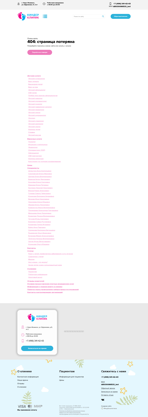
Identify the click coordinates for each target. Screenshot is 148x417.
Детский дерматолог (36, 110)
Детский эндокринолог (37, 115)
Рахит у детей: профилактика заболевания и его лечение (50, 254)
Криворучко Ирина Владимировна (41, 208)
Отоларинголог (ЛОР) (36, 150)
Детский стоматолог (36, 121)
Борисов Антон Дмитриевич (39, 179)
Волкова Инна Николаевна (38, 199)
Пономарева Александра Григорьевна (43, 210)
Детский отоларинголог (37, 101)
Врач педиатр (33, 81)
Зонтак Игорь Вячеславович (39, 241)
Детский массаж (34, 135)
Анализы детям (34, 129)
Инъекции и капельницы (37, 144)
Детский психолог (35, 104)
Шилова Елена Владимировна (40, 176)
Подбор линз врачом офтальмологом (42, 96)
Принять (116, 410)
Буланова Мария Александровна (41, 236)
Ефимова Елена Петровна (38, 185)
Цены (61, 380)
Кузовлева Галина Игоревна (39, 224)
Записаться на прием (37, 348)
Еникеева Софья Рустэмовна (39, 222)
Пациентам (32, 272)
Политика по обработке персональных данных (72, 411)
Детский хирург (34, 112)
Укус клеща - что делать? (37, 262)
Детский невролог (35, 98)
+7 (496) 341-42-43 (122, 4)
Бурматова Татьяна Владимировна (41, 216)
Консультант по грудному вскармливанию (44, 161)
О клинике (21, 387)
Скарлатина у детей (36, 257)
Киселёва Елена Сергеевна (39, 182)
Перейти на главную (39, 52)
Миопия (31, 259)
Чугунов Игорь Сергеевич (38, 219)
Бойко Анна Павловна (36, 227)
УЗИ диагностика (35, 156)
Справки (31, 132)
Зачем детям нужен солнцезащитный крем (45, 265)
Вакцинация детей (35, 84)
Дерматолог (33, 147)
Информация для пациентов (71, 377)
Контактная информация (28, 377)
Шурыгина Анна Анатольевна (39, 171)
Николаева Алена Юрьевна (39, 202)
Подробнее (127, 410)
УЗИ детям (32, 93)
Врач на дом (33, 87)
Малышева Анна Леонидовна (39, 213)
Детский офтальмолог (36, 90)
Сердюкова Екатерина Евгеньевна (41, 230)
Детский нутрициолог (36, 79)
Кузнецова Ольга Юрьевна (38, 244)
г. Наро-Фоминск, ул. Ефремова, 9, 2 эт (30, 4)
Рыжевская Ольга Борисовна (39, 233)
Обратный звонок (120, 16)
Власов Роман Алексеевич (38, 191)
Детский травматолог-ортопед (40, 107)
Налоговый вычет (35, 277)
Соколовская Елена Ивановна (40, 174)
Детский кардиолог (35, 124)
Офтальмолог (33, 153)
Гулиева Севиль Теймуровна (39, 193)
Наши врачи (22, 380)
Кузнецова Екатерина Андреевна (41, 196)
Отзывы (20, 384)
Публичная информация (37, 274)
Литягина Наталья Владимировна (41, 239)
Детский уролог (34, 127)
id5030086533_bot (122, 6)
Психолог (32, 142)
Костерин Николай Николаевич (40, 188)
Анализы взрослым (36, 159)
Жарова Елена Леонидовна (39, 205)
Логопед (31, 118)
